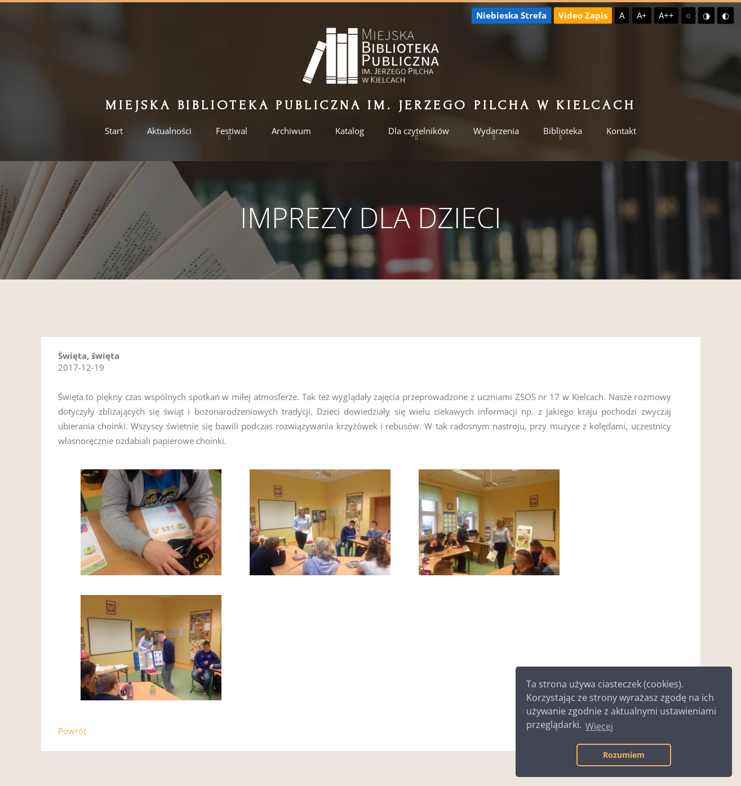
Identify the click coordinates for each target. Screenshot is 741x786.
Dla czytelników (418, 131)
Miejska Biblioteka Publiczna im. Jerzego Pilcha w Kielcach (370, 105)
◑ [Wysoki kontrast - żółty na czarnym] (706, 15)
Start (114, 131)
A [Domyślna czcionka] (621, 15)
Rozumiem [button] (624, 754)
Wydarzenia (496, 131)
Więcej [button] (599, 726)
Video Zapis (582, 15)
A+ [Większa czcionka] (642, 15)
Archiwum (291, 131)
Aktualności (169, 131)
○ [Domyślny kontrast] (688, 15)
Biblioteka (562, 131)
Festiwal (231, 131)
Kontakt (621, 131)
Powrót (72, 730)
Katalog (349, 131)
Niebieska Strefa (511, 15)
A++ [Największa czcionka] (666, 15)
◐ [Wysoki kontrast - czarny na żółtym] (725, 15)
